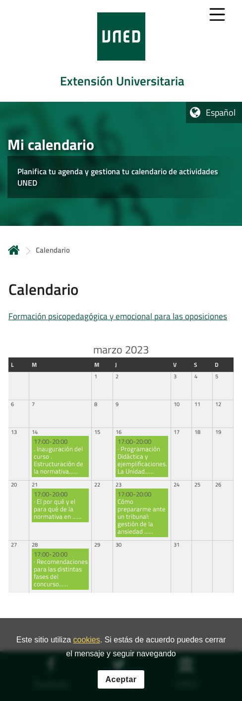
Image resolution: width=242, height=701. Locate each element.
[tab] (121, 51)
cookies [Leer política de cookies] (86, 639)
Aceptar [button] (120, 679)
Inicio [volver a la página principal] (14, 250)
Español (221, 112)
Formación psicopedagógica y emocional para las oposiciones (117, 316)
